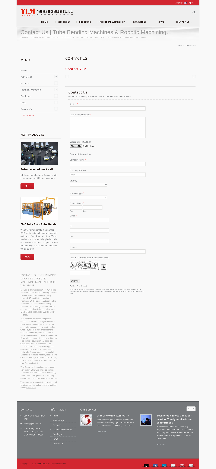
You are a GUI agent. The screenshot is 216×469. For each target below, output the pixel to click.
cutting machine (42, 385)
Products (86, 22)
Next (193, 408)
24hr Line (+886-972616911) (113, 415)
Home (44, 21)
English (188, 3)
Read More (101, 432)
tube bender (47, 382)
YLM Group (65, 22)
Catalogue (141, 22)
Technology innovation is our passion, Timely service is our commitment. (174, 419)
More (27, 186)
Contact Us (183, 22)
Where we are (28, 115)
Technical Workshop (113, 22)
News (162, 22)
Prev (189, 408)
